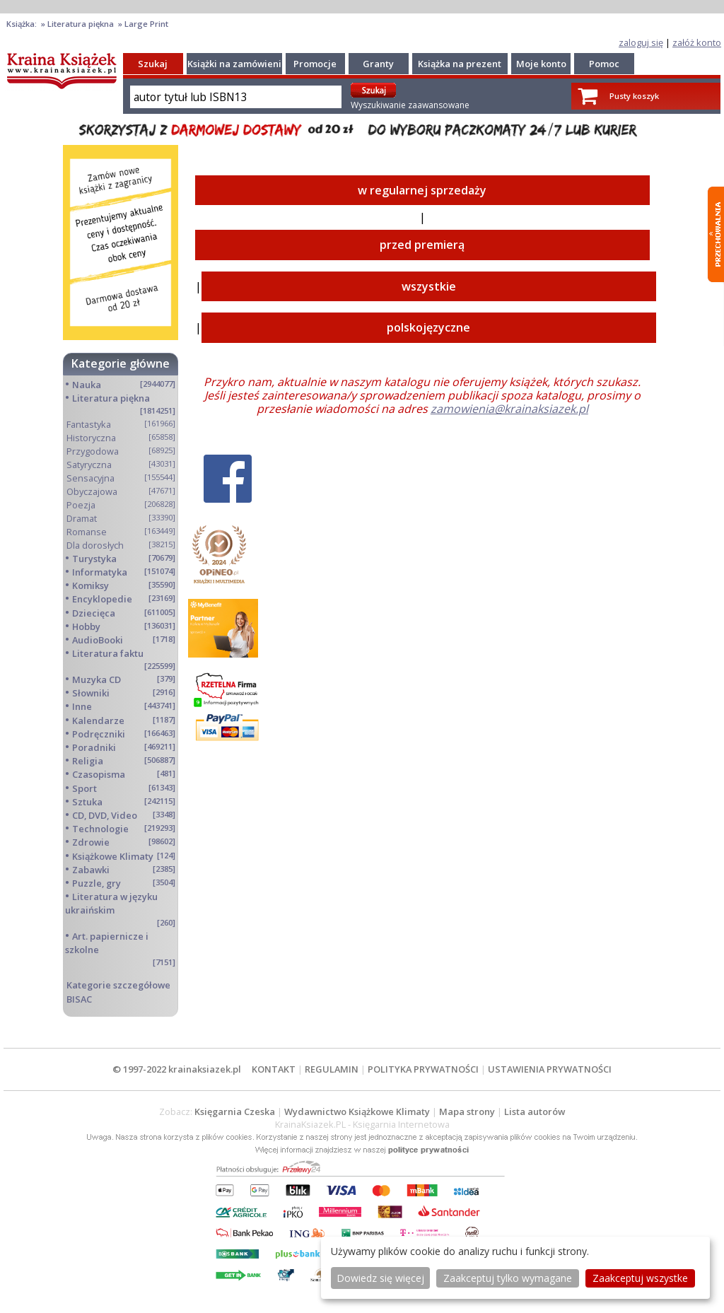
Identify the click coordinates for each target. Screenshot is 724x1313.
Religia (87, 760)
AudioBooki (97, 640)
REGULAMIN (331, 1069)
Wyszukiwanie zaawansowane (410, 105)
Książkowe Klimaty (112, 856)
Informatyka (99, 572)
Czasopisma (98, 774)
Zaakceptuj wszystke (640, 1278)
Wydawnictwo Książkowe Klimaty (357, 1111)
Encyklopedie (102, 599)
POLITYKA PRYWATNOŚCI (423, 1069)
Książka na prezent (459, 63)
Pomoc (604, 63)
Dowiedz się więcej (380, 1278)
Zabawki (91, 869)
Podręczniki (98, 734)
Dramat (81, 518)
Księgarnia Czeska (234, 1111)
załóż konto (696, 42)
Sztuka (87, 801)
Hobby (86, 626)
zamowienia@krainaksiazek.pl (509, 408)
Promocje (315, 63)
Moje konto (541, 63)
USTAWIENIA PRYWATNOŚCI (550, 1069)
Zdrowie (91, 842)
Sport (84, 788)
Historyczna (91, 437)
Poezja (80, 504)
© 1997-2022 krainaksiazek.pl (176, 1069)
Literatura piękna (111, 398)
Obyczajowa (91, 491)
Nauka (86, 384)
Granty (378, 63)
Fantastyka (88, 424)
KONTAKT (274, 1069)
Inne (82, 706)
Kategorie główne (120, 363)
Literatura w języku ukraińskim (111, 903)
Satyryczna (89, 464)
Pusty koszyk (634, 96)
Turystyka (94, 558)
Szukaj (153, 63)
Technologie (100, 828)
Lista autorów (534, 1111)
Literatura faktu (108, 653)
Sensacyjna (90, 478)
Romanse (86, 531)
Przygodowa (92, 451)
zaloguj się (641, 42)
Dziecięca (93, 613)
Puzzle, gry (96, 883)
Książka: (22, 23)
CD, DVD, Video (104, 815)
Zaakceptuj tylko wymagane (507, 1278)
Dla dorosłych (95, 545)
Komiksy (90, 585)
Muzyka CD (96, 679)
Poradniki (94, 747)
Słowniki (91, 693)
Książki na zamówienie (237, 63)
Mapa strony (467, 1111)
